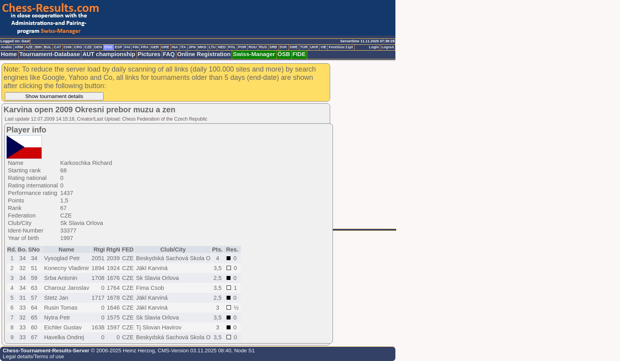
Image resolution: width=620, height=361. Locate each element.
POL (232, 47)
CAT (57, 47)
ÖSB (284, 54)
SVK (283, 47)
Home (9, 54)
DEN (98, 47)
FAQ (169, 54)
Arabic (6, 47)
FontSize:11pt (341, 47)
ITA (183, 47)
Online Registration (204, 54)
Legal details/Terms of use (33, 356)
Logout (387, 47)
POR (242, 47)
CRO (78, 47)
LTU (212, 47)
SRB (273, 47)
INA (175, 47)
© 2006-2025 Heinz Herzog (122, 350)
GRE (165, 47)
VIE (323, 47)
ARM (19, 47)
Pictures (149, 54)
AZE (29, 47)
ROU (252, 47)
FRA (144, 47)
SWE (293, 47)
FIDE (299, 54)
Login (374, 47)
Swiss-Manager (254, 54)
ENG (108, 47)
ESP (118, 47)
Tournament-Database (49, 54)
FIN (135, 47)
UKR (314, 47)
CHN (68, 47)
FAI (127, 47)
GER (155, 47)
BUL (47, 47)
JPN (192, 47)
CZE (88, 47)
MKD (202, 47)
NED (222, 47)
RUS (263, 47)
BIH (38, 47)
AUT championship (108, 54)
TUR (304, 47)
